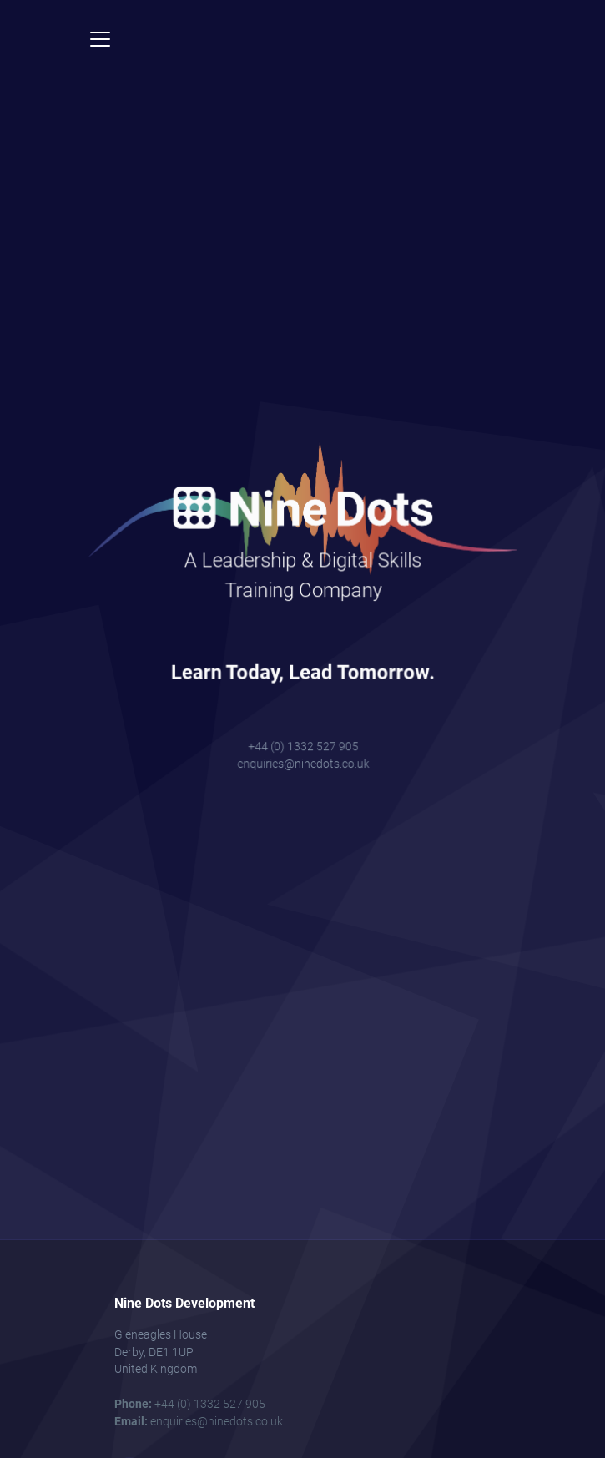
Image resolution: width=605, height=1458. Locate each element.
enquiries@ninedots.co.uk (302, 744)
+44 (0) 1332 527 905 (302, 729)
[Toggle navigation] (100, 39)
